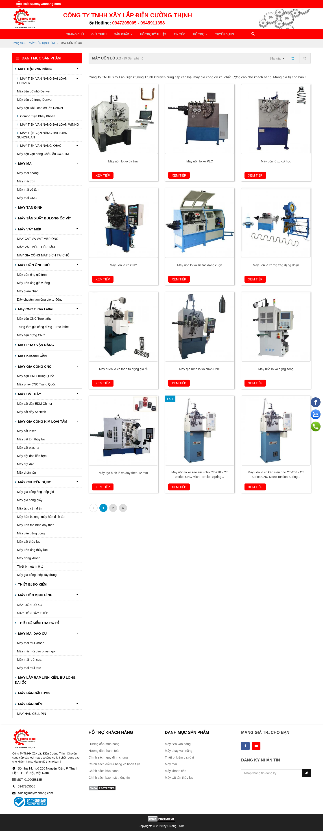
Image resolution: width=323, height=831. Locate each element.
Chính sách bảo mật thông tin (109, 777)
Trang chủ (18, 42)
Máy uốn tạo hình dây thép (35, 524)
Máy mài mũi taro (29, 667)
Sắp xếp (276, 57)
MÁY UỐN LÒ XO (29, 604)
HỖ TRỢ (192, 33)
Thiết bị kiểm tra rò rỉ (179, 757)
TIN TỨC (174, 33)
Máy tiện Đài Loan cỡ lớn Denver (40, 107)
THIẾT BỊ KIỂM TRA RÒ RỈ (38, 622)
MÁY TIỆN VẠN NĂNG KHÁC (40, 145)
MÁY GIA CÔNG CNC (34, 366)
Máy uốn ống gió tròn (32, 274)
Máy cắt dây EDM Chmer (34, 403)
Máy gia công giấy (29, 499)
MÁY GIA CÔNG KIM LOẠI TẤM (42, 421)
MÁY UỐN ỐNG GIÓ (33, 264)
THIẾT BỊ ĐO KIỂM (32, 583)
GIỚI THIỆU (97, 33)
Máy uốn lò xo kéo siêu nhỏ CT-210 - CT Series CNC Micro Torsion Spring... (199, 474)
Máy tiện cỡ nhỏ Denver (34, 90)
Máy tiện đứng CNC (31, 334)
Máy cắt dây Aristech (31, 411)
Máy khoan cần (175, 770)
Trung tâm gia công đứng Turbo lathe (43, 326)
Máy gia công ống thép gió (35, 491)
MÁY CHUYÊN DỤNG (34, 481)
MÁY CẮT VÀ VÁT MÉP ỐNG (38, 238)
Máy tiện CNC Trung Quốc (35, 375)
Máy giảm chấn (27, 290)
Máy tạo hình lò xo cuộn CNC (199, 368)
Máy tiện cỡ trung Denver (34, 99)
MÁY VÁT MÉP (29, 228)
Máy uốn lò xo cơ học (276, 160)
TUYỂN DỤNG (216, 33)
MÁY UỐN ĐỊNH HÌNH (42, 42)
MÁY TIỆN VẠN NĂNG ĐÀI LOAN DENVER (42, 80)
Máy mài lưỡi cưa (29, 659)
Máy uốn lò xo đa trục (123, 160)
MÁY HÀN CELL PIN (31, 713)
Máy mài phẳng (28, 172)
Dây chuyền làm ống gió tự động (40, 298)
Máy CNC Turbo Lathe (35, 308)
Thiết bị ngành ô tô (30, 565)
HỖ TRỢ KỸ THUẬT (149, 33)
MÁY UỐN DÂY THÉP (32, 612)
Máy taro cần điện (29, 507)
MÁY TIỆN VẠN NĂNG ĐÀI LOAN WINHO (49, 123)
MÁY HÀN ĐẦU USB (33, 692)
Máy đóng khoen (28, 557)
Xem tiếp (103, 175)
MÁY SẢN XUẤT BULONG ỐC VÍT (44, 217)
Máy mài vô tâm (28, 189)
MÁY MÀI (25, 162)
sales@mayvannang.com (38, 4)
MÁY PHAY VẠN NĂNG (35, 344)
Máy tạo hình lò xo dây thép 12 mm (123, 472)
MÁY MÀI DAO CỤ (32, 633)
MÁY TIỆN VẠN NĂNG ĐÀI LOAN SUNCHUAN (42, 134)
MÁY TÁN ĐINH (29, 207)
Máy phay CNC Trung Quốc (36, 383)
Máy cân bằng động (31, 532)
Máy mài (171, 763)
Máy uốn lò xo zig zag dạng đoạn (276, 264)
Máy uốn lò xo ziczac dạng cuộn (199, 264)
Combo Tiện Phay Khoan (37, 115)
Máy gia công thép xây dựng (37, 574)
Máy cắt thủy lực (28, 540)
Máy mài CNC (27, 197)
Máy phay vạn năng (178, 750)
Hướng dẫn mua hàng (104, 743)
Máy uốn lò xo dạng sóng (276, 368)
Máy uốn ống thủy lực (32, 549)
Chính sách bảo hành (103, 770)
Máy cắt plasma (28, 447)
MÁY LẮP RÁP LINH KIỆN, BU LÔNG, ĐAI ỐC (45, 679)
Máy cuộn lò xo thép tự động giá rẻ (123, 368)
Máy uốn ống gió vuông (33, 282)
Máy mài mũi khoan (30, 642)
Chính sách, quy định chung (108, 757)
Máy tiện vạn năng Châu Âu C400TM (43, 153)
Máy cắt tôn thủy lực (31, 438)
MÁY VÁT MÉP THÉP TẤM (36, 246)
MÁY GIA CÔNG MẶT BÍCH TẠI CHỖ (43, 254)
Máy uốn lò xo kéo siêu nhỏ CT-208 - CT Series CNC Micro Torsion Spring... (276, 474)
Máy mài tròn (26, 180)
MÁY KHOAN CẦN (32, 355)
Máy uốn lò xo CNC (123, 264)
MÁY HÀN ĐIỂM (30, 703)
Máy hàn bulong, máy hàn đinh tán (41, 516)
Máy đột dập (25, 463)
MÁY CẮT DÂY (29, 393)
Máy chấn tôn (26, 472)
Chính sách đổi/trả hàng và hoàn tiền (114, 763)
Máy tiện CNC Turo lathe (34, 318)
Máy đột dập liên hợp (32, 455)
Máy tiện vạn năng (178, 743)
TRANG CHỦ (75, 33)
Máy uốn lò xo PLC (199, 160)
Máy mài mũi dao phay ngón (37, 650)
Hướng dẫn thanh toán (104, 750)
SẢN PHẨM (119, 33)
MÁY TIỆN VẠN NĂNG (34, 68)
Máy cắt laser (26, 430)
